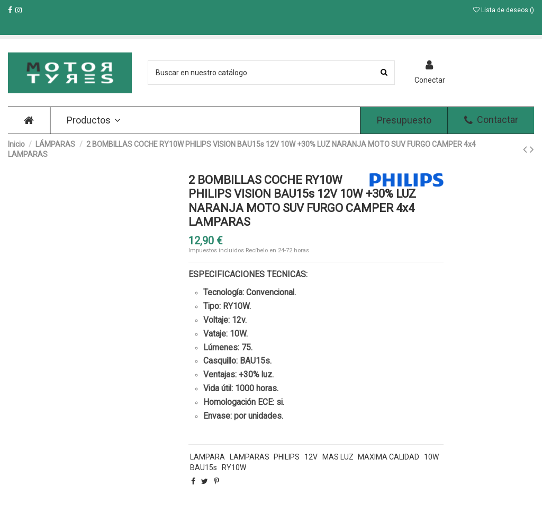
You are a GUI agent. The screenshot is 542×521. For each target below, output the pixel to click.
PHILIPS (287, 457)
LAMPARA (207, 457)
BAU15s (203, 467)
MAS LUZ (338, 457)
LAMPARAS (249, 457)
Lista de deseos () (503, 10)
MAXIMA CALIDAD (388, 457)
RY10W (234, 467)
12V (311, 457)
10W (431, 457)
